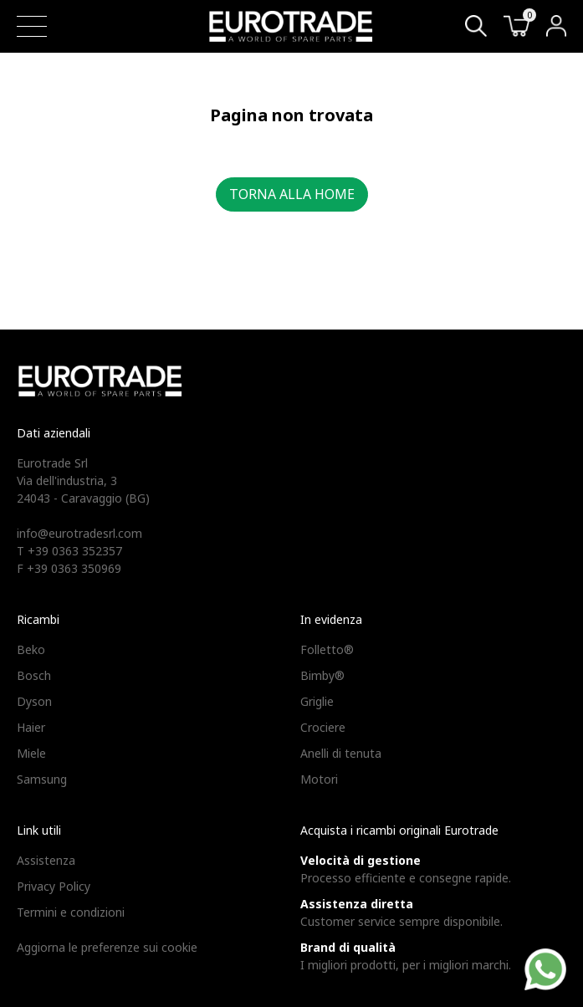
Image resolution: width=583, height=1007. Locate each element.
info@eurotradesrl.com (79, 533)
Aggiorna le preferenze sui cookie (107, 947)
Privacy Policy (53, 886)
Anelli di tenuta (340, 753)
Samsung (42, 779)
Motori (319, 779)
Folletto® (327, 649)
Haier (31, 727)
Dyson (34, 701)
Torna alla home (292, 194)
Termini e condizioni (71, 912)
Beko (31, 649)
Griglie (317, 701)
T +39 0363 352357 (69, 551)
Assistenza (46, 860)
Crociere (322, 727)
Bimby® (322, 675)
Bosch (34, 675)
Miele (31, 753)
